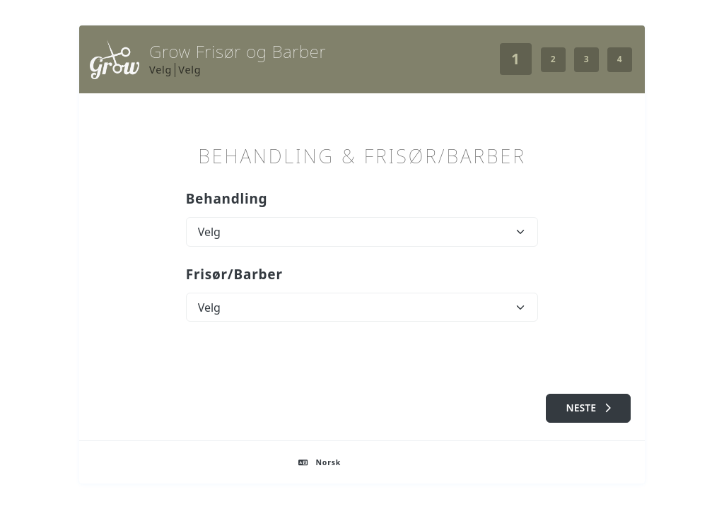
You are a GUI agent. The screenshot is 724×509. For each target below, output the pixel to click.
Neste (588, 407)
